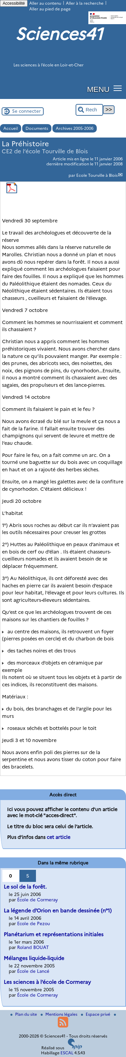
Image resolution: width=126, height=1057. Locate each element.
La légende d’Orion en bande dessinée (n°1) (58, 910)
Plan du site (24, 1014)
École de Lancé (33, 971)
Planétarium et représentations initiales (53, 934)
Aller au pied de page (50, 8)
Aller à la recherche (84, 3)
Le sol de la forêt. (25, 887)
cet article (58, 837)
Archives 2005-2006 (74, 128)
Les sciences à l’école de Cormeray (47, 982)
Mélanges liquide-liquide (34, 958)
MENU (98, 89)
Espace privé (96, 1014)
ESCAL (66, 1052)
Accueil (10, 128)
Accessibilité (14, 3)
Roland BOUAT (33, 947)
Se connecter (26, 111)
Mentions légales (59, 1014)
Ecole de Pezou (33, 923)
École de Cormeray (37, 899)
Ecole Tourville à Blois (97, 175)
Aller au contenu (45, 3)
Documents (37, 128)
